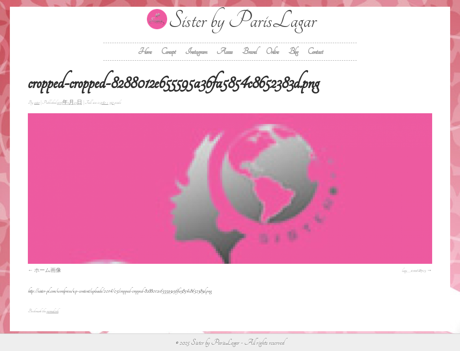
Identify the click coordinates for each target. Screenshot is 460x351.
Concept (168, 51)
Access (224, 51)
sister (37, 102)
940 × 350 (107, 102)
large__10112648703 (414, 270)
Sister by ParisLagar (242, 20)
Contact (315, 51)
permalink (52, 311)
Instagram (196, 51)
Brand (249, 51)
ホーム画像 (47, 270)
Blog (293, 51)
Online (272, 51)
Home (144, 51)
